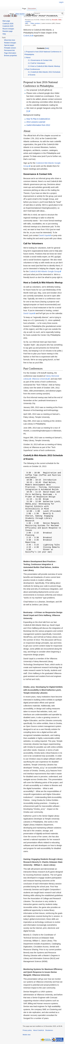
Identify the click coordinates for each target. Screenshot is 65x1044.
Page (24, 9)
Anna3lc (54, 19)
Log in (61, 2)
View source (19, 14)
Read (12, 14)
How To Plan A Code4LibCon (38, 119)
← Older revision (34, 23)
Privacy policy (27, 1030)
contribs (27, 21)
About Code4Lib (38, 1030)
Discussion (32, 9)
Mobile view (26, 1034)
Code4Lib (27, 36)
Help (4, 34)
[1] (27, 111)
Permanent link (9, 50)
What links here (9, 40)
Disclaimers (49, 1030)
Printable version (10, 48)
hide (46, 48)
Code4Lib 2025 (8, 26)
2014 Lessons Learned (35, 122)
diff (26, 23)
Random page (7, 31)
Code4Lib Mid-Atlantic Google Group (44, 271)
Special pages (9, 45)
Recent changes (8, 29)
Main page (6, 21)
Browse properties (10, 55)
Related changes (10, 43)
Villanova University (40, 379)
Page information (10, 53)
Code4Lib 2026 (8, 24)
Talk (59, 19)
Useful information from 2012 (38, 125)
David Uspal (44, 235)
